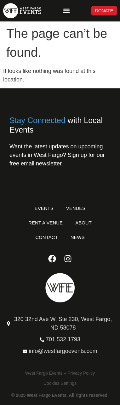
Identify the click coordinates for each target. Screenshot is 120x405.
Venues (76, 208)
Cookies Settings (60, 383)
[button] (66, 11)
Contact (46, 237)
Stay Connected (37, 120)
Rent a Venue (45, 222)
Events (44, 208)
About (83, 222)
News (78, 237)
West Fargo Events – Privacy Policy (60, 373)
